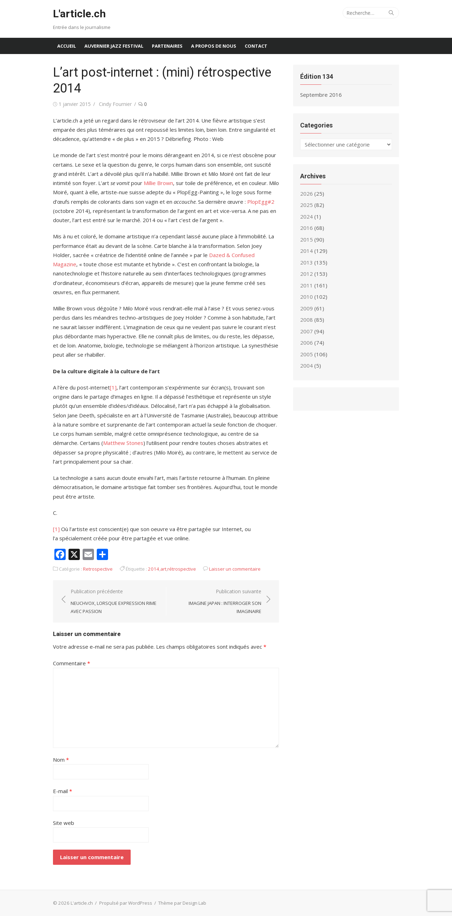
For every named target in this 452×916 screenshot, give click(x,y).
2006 (306, 342)
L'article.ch (79, 13)
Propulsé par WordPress (125, 903)
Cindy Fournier (115, 104)
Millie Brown (158, 182)
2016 (306, 227)
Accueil (66, 46)
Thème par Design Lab (182, 903)
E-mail (62, 791)
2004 (306, 365)
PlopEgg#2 (260, 201)
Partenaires (167, 46)
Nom (61, 759)
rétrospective (181, 569)
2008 (306, 319)
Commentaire (71, 663)
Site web (63, 822)
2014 (153, 569)
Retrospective (98, 569)
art (163, 569)
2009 (306, 308)
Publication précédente (115, 601)
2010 (306, 296)
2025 (306, 204)
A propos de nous (213, 46)
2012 (306, 273)
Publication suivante (217, 601)
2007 (306, 331)
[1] (113, 387)
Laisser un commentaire (235, 569)
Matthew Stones (123, 442)
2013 (306, 262)
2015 (306, 239)
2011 (306, 285)
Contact (256, 46)
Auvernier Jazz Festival (113, 46)
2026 (306, 193)
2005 (306, 354)
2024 (306, 216)
